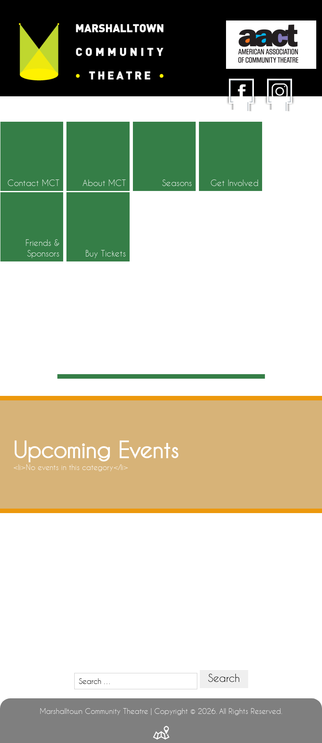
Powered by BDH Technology (161, 712)
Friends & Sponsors (249, 178)
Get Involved (198, 178)
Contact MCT (43, 178)
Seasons (147, 183)
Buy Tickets (304, 178)
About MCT (99, 178)
